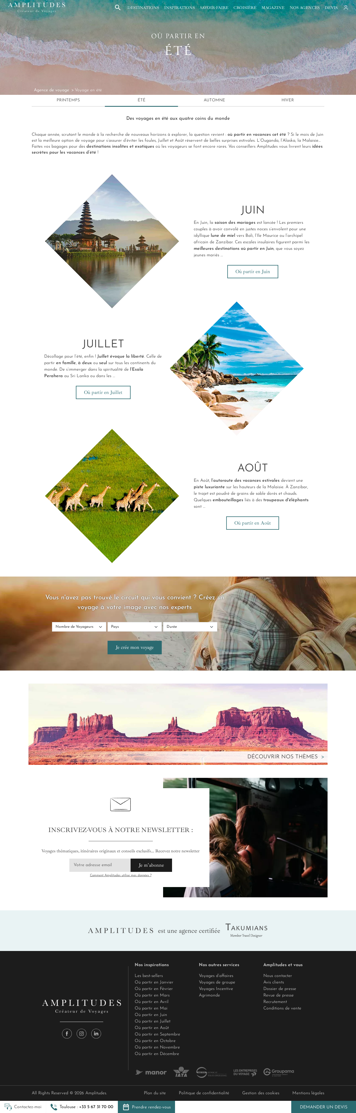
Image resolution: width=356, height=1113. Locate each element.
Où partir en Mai (151, 1008)
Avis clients (273, 982)
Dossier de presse (279, 989)
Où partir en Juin (252, 271)
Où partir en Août (252, 523)
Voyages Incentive (216, 989)
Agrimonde (209, 995)
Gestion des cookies (260, 1093)
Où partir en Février (154, 989)
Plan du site (155, 1093)
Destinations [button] (143, 7)
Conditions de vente (282, 1008)
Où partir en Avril (152, 1002)
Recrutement (275, 1002)
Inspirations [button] (179, 7)
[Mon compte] (345, 7)
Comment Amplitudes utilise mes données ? (120, 875)
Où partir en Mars (152, 995)
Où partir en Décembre (157, 1054)
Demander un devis (323, 1107)
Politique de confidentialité (204, 1093)
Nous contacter (277, 976)
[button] (81, 1107)
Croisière (245, 7)
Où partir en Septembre (157, 1034)
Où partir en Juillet (103, 392)
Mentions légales (308, 1093)
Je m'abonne (151, 865)
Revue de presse (278, 995)
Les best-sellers (149, 976)
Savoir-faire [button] (214, 7)
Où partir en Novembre (157, 1047)
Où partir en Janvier (154, 982)
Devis (331, 7)
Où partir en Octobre (155, 1041)
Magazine (272, 7)
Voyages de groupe (217, 982)
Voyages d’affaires (216, 976)
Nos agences (305, 7)
